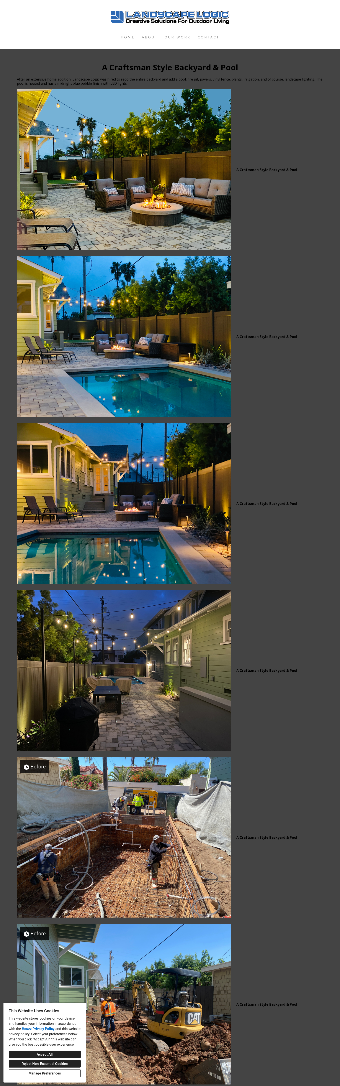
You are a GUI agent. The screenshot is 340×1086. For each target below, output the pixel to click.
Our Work (178, 37)
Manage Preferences (44, 1073)
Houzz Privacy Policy (38, 1029)
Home (128, 37)
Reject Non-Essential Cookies (45, 1064)
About (150, 37)
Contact (208, 37)
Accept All (45, 1054)
